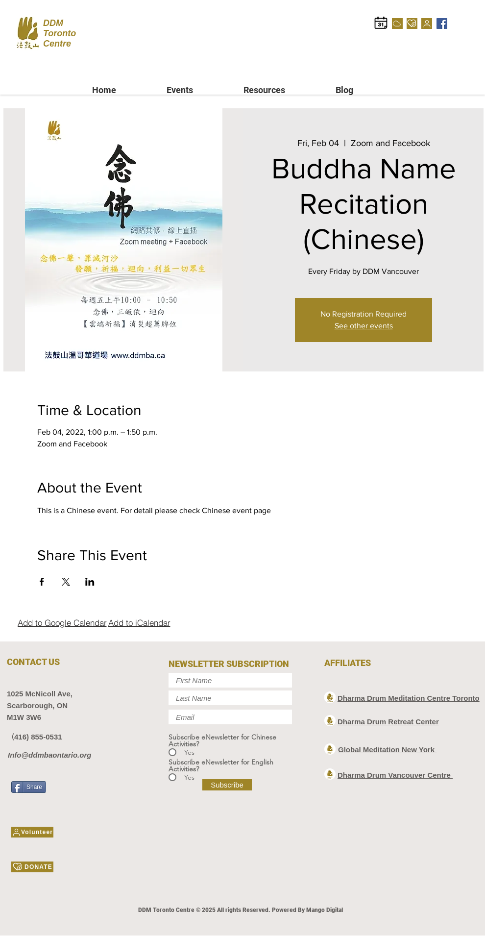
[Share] (28, 787)
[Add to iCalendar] (139, 622)
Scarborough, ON (37, 705)
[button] (197, 90)
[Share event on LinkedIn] (90, 582)
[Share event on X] (66, 582)
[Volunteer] (426, 23)
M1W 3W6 (24, 717)
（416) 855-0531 (34, 737)
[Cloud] (397, 23)
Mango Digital (324, 910)
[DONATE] (412, 23)
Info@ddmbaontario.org (49, 755)
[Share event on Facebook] (42, 582)
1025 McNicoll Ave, (40, 694)
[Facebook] (441, 23)
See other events (364, 325)
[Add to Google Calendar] (62, 622)
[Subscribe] (227, 784)
